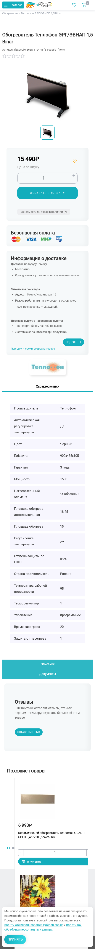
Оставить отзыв (28, 732)
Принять (15, 939)
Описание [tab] (48, 664)
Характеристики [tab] (47, 386)
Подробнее (74, 342)
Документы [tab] (47, 674)
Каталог (12, 5)
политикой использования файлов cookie (33, 925)
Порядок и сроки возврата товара (33, 348)
